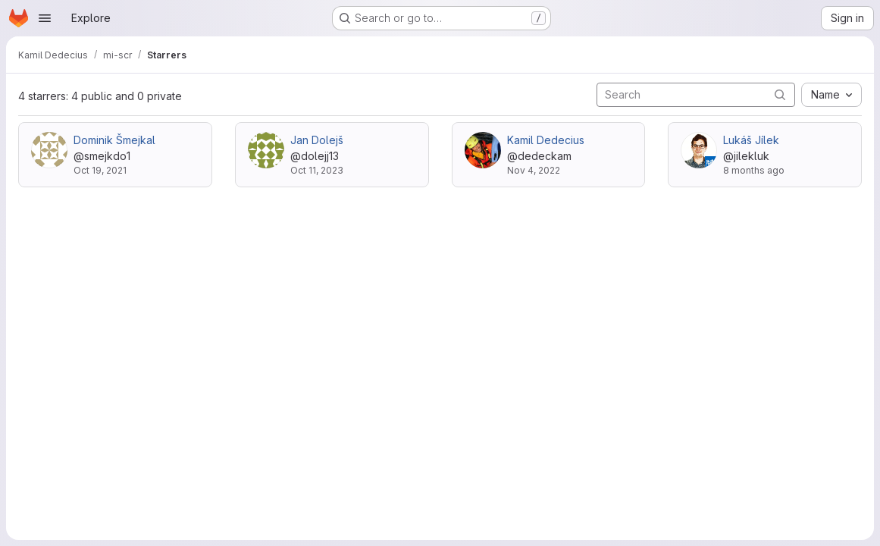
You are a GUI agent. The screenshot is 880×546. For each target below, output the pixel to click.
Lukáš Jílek (751, 139)
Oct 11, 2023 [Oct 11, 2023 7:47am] (316, 170)
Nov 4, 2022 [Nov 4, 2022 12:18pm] (533, 170)
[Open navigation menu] (45, 18)
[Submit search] (780, 94)
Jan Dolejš (316, 139)
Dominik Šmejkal (114, 139)
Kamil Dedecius (545, 139)
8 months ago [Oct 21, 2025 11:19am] (753, 170)
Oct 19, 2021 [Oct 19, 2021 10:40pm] (100, 170)
